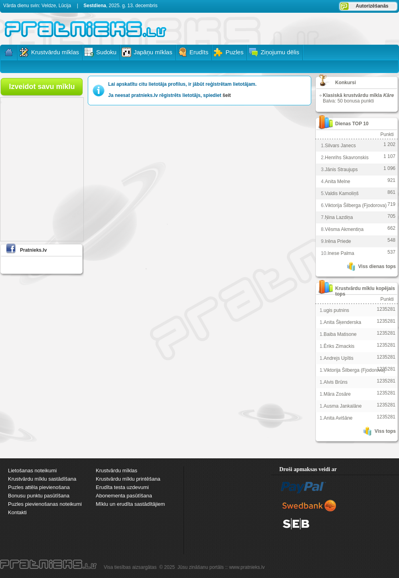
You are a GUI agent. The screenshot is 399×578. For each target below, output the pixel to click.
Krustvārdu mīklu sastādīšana (42, 479)
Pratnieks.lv (33, 250)
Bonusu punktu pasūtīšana (38, 496)
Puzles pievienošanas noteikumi (45, 504)
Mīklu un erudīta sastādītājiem (130, 504)
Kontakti (17, 512)
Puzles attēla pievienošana (39, 487)
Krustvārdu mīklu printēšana (128, 479)
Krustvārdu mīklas (116, 470)
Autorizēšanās (372, 6)
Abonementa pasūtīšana (124, 496)
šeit (227, 95)
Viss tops (385, 431)
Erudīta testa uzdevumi (122, 487)
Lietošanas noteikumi (32, 470)
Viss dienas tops (377, 266)
